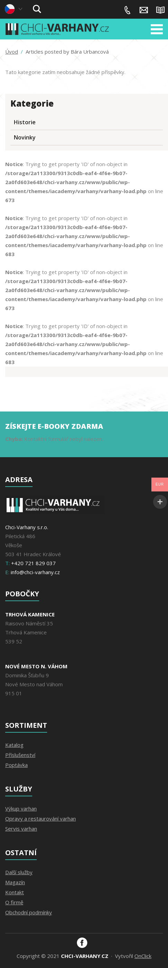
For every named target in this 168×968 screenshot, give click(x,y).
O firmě (14, 902)
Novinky (25, 137)
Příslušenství (20, 754)
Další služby (19, 872)
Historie (25, 122)
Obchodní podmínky (28, 912)
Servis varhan (21, 828)
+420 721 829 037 (127, 10)
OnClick (142, 955)
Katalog (14, 744)
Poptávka (16, 764)
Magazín (160, 10)
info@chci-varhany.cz (144, 10)
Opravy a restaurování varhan (40, 818)
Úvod (11, 51)
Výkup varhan (21, 808)
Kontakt (14, 892)
